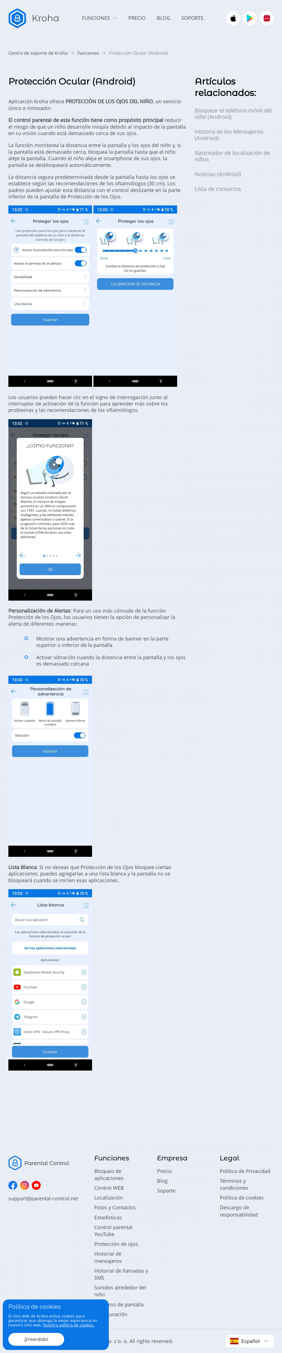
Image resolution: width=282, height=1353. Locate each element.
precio (137, 18)
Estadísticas (108, 1217)
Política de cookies (242, 1197)
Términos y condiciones (234, 1184)
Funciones (88, 53)
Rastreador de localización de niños (232, 156)
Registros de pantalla (119, 1304)
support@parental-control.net (43, 1198)
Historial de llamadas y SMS (121, 1274)
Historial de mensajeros (108, 1257)
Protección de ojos (116, 1244)
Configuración (110, 1314)
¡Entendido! (36, 1339)
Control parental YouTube (113, 1230)
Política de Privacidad (245, 1171)
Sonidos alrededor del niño (120, 1291)
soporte (192, 18)
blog (163, 18)
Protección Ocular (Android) (138, 53)
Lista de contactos (218, 189)
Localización (108, 1197)
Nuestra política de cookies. (69, 1325)
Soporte (166, 1190)
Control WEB (109, 1187)
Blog (162, 1180)
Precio (164, 1171)
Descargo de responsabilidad (239, 1211)
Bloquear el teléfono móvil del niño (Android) (233, 113)
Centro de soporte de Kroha (38, 53)
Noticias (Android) (218, 174)
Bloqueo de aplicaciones (109, 1174)
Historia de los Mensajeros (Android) (229, 134)
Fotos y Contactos (115, 1207)
